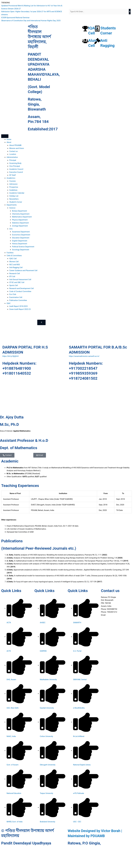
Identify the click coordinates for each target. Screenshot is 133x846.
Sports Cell (13, 285)
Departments (12, 205)
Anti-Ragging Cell (16, 267)
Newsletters (14, 199)
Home (9, 139)
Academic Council (16, 169)
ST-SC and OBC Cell (17, 282)
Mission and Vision (17, 148)
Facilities (10, 252)
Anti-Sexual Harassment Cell (20, 279)
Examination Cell (16, 297)
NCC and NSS (14, 264)
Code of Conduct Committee (20, 291)
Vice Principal (14, 166)
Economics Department (21, 235)
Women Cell (14, 261)
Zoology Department (20, 226)
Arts (11, 229)
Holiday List (14, 196)
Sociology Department (21, 249)
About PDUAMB (15, 145)
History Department (20, 244)
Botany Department (20, 211)
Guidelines (13, 190)
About (9, 142)
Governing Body (15, 163)
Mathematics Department (22, 217)
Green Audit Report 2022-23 (20, 309)
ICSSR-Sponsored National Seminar (15, 17)
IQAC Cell (13, 258)
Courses (12, 181)
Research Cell (14, 273)
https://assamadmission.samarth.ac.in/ (85, 356)
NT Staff (12, 175)
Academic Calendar (17, 193)
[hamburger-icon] (4, 136)
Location (12, 154)
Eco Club (12, 294)
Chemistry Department (21, 214)
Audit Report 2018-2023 (18, 306)
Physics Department (20, 220)
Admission (13, 184)
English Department (20, 241)
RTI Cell (12, 276)
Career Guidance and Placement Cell (24, 270)
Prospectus (14, 187)
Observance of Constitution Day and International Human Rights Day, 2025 (30, 21)
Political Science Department (23, 247)
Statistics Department (20, 223)
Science (12, 208)
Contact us (13, 151)
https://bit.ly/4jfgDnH (10, 356)
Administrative (12, 157)
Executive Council (16, 172)
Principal (12, 160)
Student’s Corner (16, 202)
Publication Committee (18, 300)
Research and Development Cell (22, 288)
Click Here (110, 615)
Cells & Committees (14, 255)
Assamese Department (21, 232)
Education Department (21, 238)
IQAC (9, 303)
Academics (11, 178)
